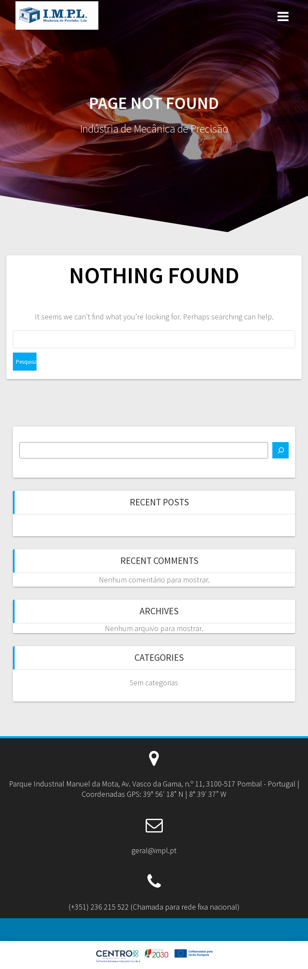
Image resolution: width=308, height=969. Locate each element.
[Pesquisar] (280, 450)
